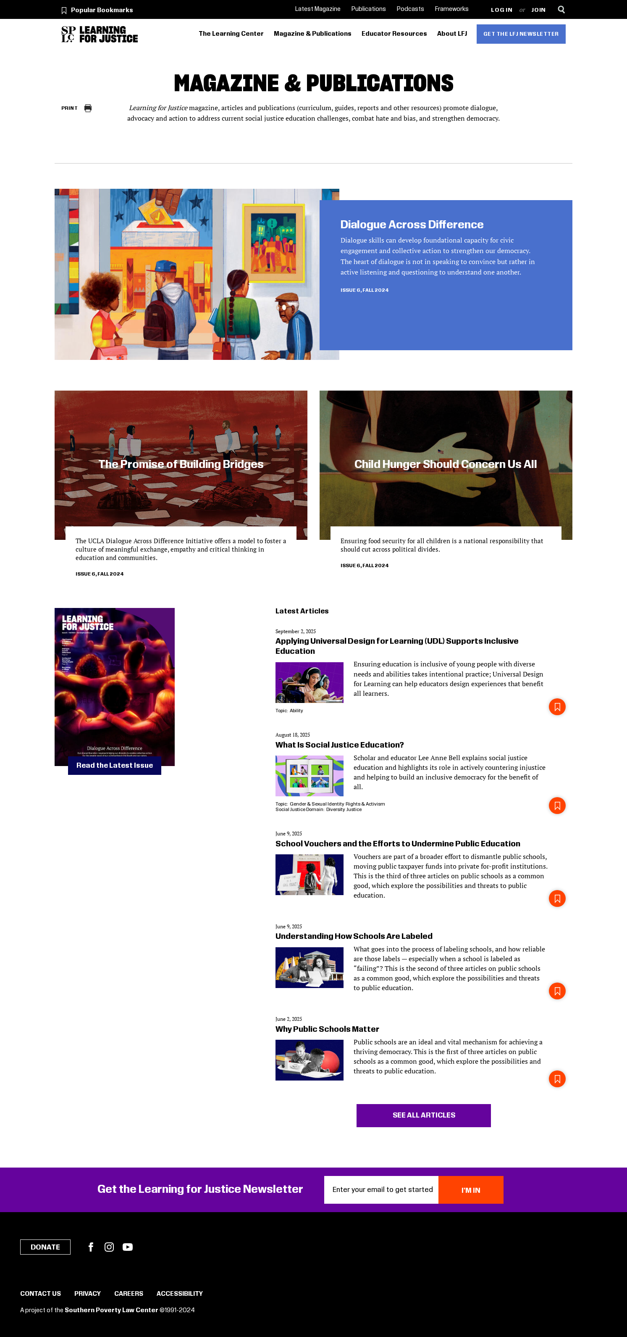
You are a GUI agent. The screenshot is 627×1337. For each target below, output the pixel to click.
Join (538, 10)
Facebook (91, 1247)
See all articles (424, 1115)
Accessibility (180, 1294)
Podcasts (410, 9)
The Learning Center (231, 34)
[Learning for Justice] (109, 34)
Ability (296, 710)
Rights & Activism (365, 804)
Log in (501, 10)
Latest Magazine (318, 9)
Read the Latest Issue (114, 765)
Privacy (87, 1294)
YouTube (128, 1247)
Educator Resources (394, 34)
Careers (128, 1294)
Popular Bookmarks (102, 10)
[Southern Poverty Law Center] (68, 34)
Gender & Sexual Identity (317, 804)
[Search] (561, 9)
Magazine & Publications (313, 34)
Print (69, 108)
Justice (354, 809)
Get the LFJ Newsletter (521, 34)
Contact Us (40, 1294)
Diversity (335, 809)
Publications (369, 9)
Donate (45, 1247)
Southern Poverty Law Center (111, 1310)
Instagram (109, 1247)
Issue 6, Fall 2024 (365, 290)
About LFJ (452, 34)
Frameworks (452, 9)
